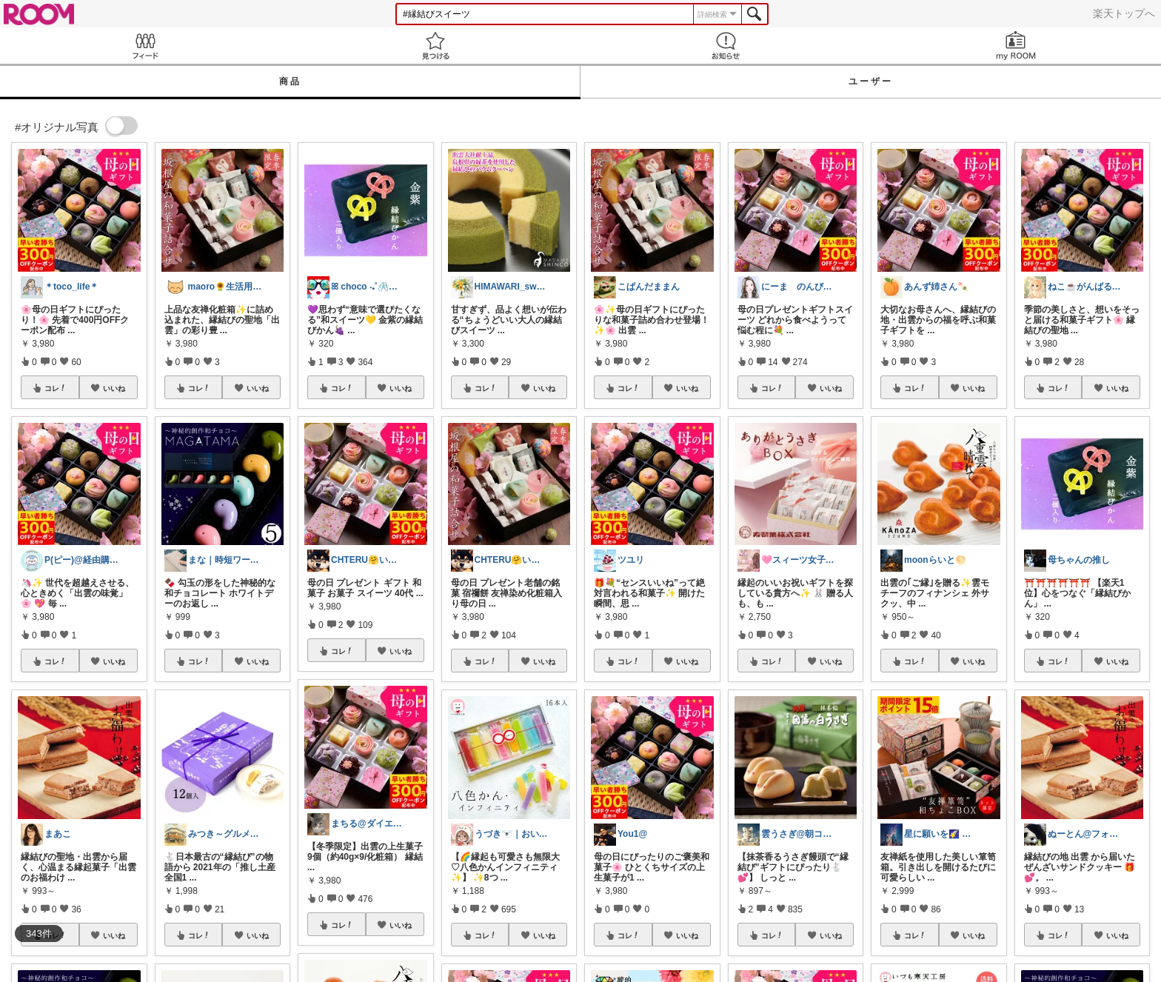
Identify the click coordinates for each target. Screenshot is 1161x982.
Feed (145, 45)
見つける (435, 45)
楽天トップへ (1124, 13)
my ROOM (1016, 45)
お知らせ (725, 45)
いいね (114, 388)
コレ (55, 388)
